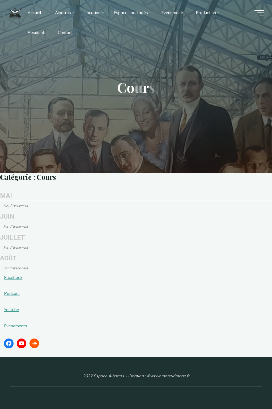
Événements (15, 325)
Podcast (12, 293)
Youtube (11, 309)
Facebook (13, 277)
